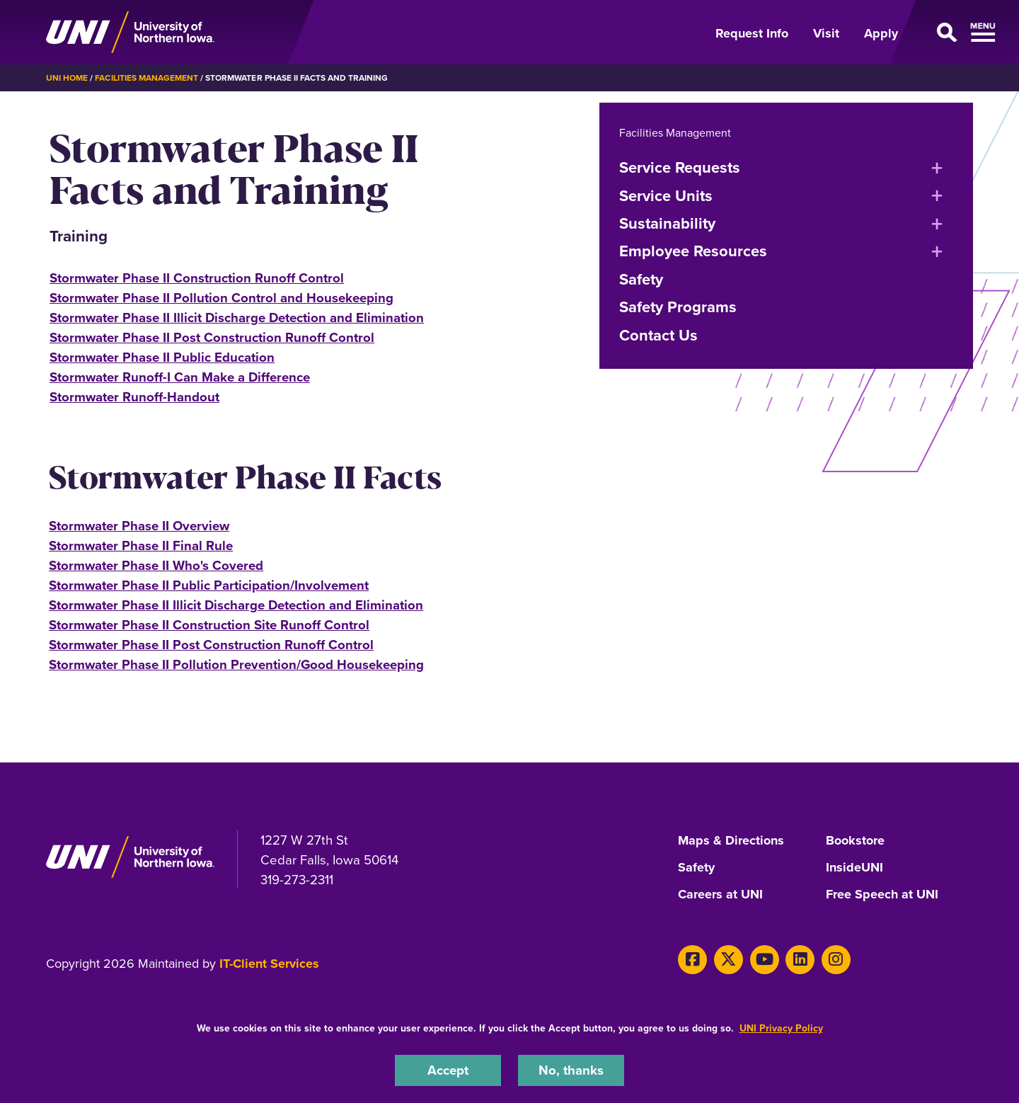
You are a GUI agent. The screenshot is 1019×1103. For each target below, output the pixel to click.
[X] (728, 959)
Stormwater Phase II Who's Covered (156, 565)
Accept (447, 1070)
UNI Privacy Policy (781, 1028)
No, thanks (571, 1070)
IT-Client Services (269, 963)
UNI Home (67, 78)
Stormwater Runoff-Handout (134, 396)
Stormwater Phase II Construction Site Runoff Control (209, 624)
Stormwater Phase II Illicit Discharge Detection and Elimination (237, 317)
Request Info (751, 33)
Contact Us (658, 335)
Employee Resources (693, 250)
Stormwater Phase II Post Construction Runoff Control (212, 337)
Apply (881, 33)
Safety (641, 279)
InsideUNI (854, 867)
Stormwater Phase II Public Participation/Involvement (209, 585)
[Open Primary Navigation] (944, 32)
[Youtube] (764, 959)
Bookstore (855, 841)
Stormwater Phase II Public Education (162, 357)
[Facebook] (692, 959)
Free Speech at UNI (882, 894)
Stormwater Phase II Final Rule (141, 545)
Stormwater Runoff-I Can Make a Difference (180, 377)
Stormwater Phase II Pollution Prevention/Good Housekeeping (236, 664)
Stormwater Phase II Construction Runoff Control (197, 277)
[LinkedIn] (799, 959)
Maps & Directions (731, 841)
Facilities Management (146, 78)
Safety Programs (678, 306)
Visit (826, 33)
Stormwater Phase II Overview (139, 525)
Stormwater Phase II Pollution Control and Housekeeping (221, 297)
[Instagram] (836, 959)
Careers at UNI (720, 894)
